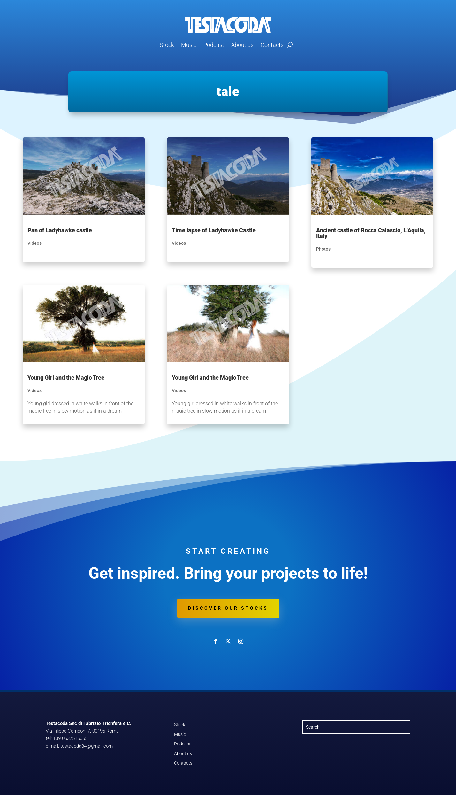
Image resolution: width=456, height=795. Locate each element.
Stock (167, 45)
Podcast (213, 45)
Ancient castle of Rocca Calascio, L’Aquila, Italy (371, 233)
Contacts (272, 45)
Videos (34, 243)
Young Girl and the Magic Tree (65, 377)
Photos (323, 248)
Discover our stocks (228, 608)
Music (188, 45)
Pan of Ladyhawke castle (59, 230)
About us (242, 45)
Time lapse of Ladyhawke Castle (214, 230)
